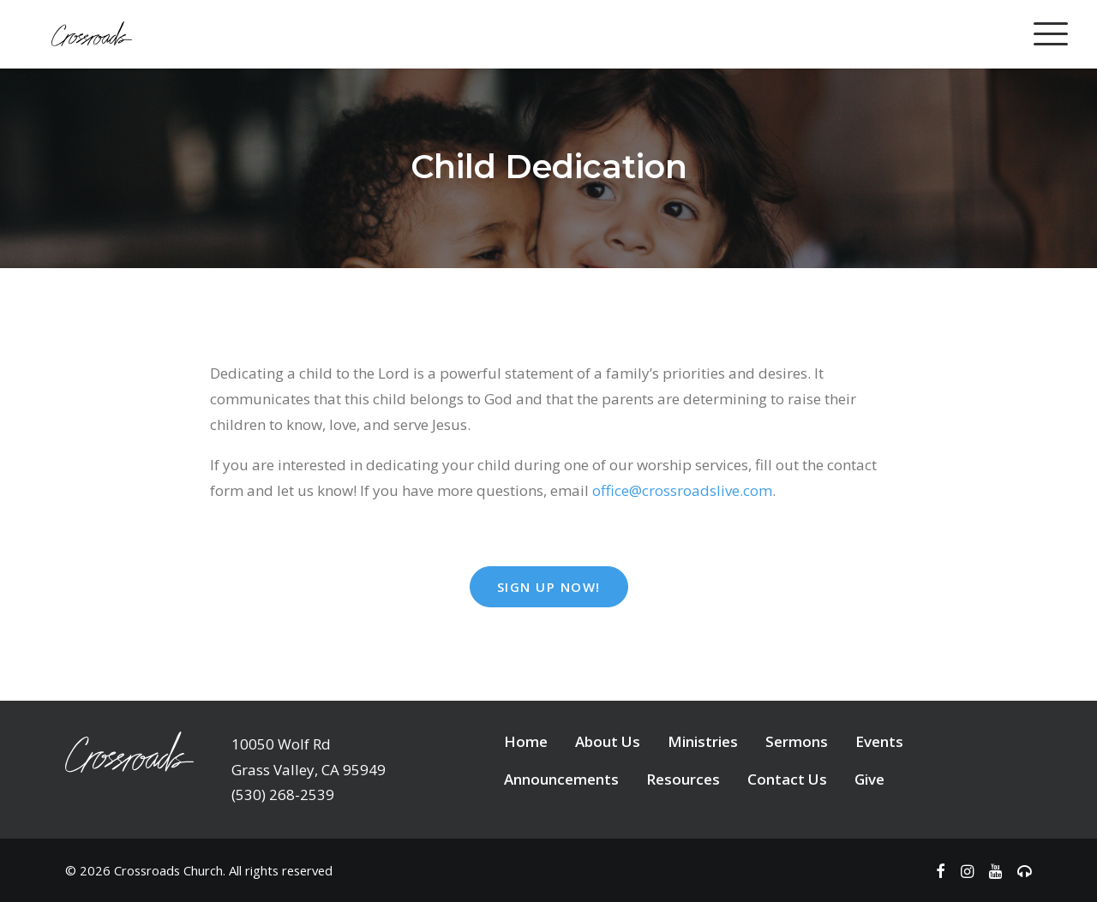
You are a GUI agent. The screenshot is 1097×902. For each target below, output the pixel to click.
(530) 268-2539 (282, 794)
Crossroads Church (168, 870)
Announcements (561, 779)
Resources (683, 779)
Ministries (703, 741)
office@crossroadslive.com (682, 490)
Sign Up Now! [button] (549, 586)
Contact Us (787, 779)
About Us (607, 741)
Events (879, 741)
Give (869, 779)
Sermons (796, 741)
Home (526, 741)
